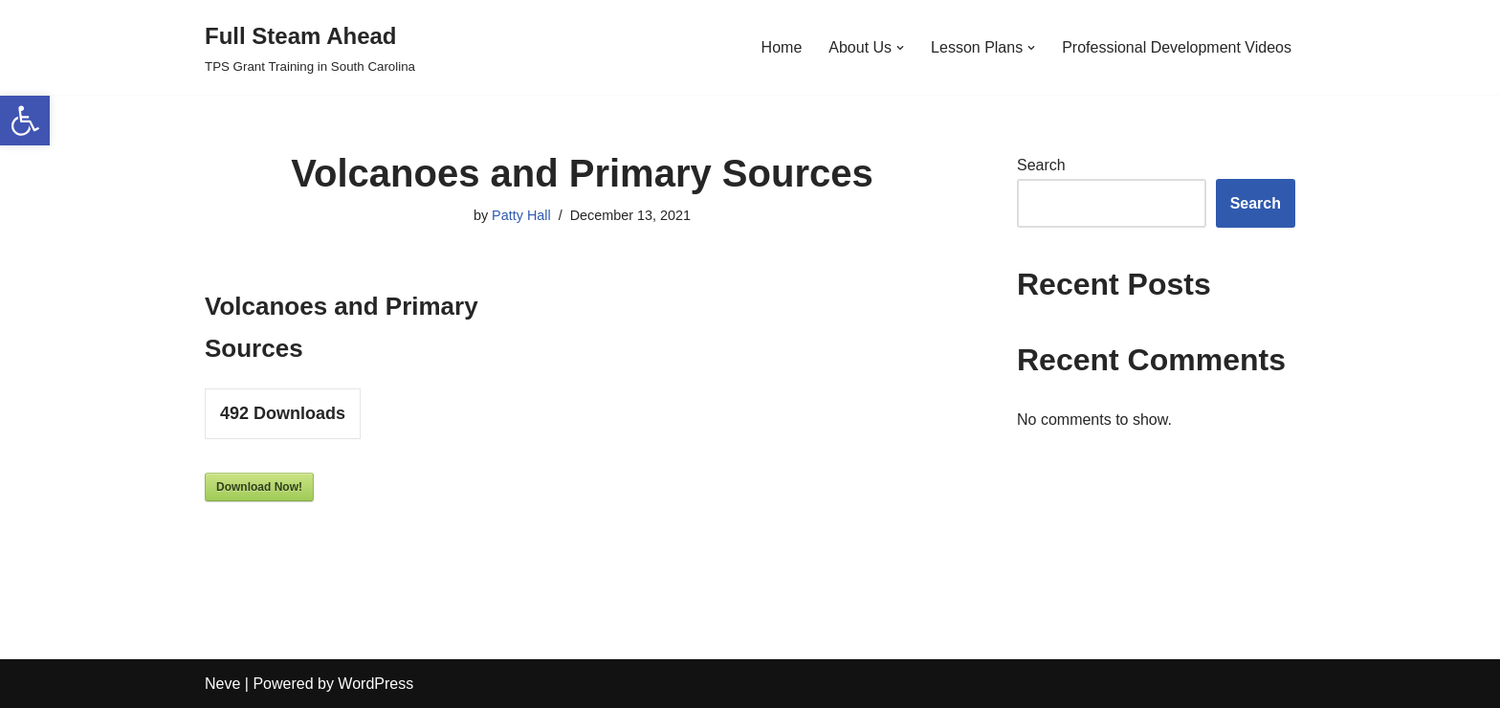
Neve (222, 683)
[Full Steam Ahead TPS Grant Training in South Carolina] (310, 47)
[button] (25, 120)
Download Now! (259, 487)
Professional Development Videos (1176, 47)
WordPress (375, 683)
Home (782, 47)
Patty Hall (521, 215)
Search (1041, 165)
